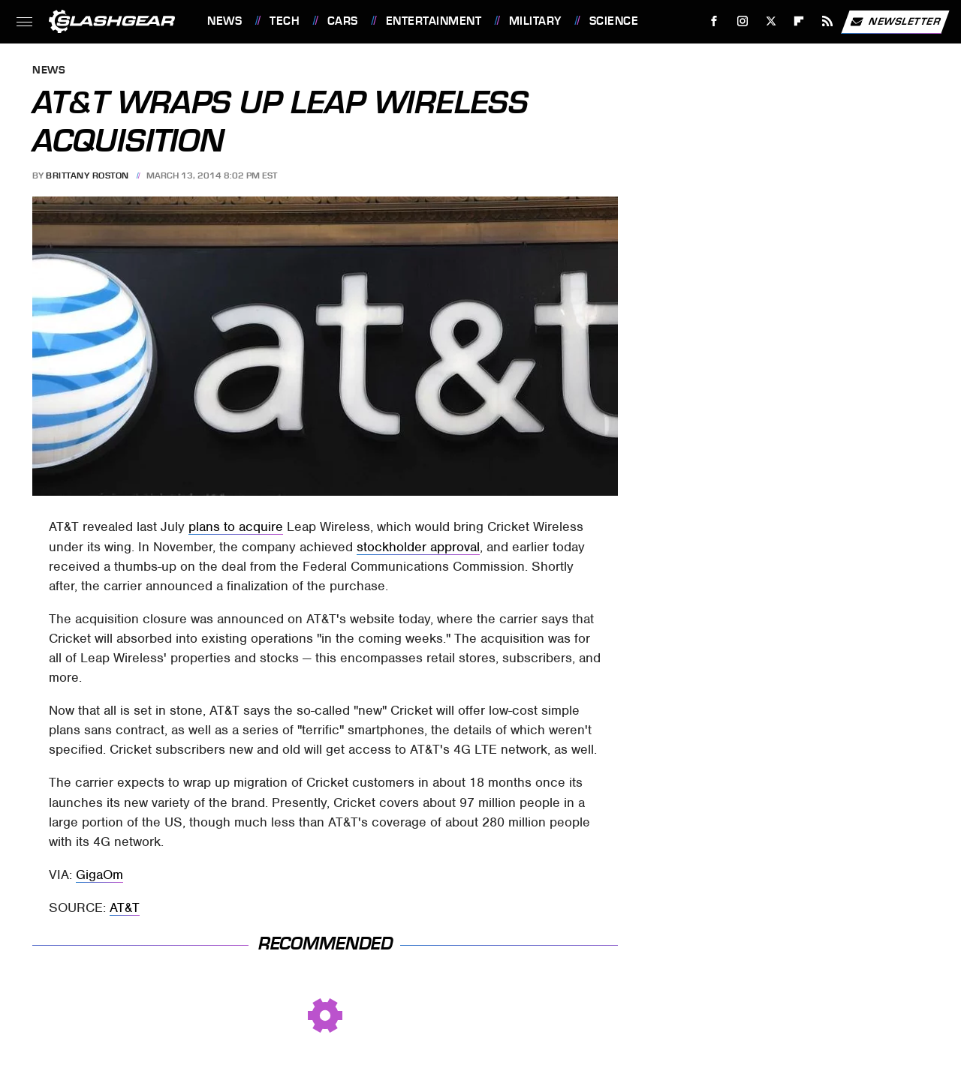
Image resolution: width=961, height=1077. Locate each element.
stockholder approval (418, 546)
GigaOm (99, 874)
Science (614, 21)
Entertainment (434, 21)
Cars (342, 21)
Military (535, 21)
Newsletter (895, 21)
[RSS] (828, 21)
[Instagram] (743, 21)
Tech (285, 21)
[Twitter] (771, 21)
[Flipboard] (799, 21)
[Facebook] (714, 21)
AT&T (125, 907)
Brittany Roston (87, 175)
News (224, 21)
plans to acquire (235, 526)
